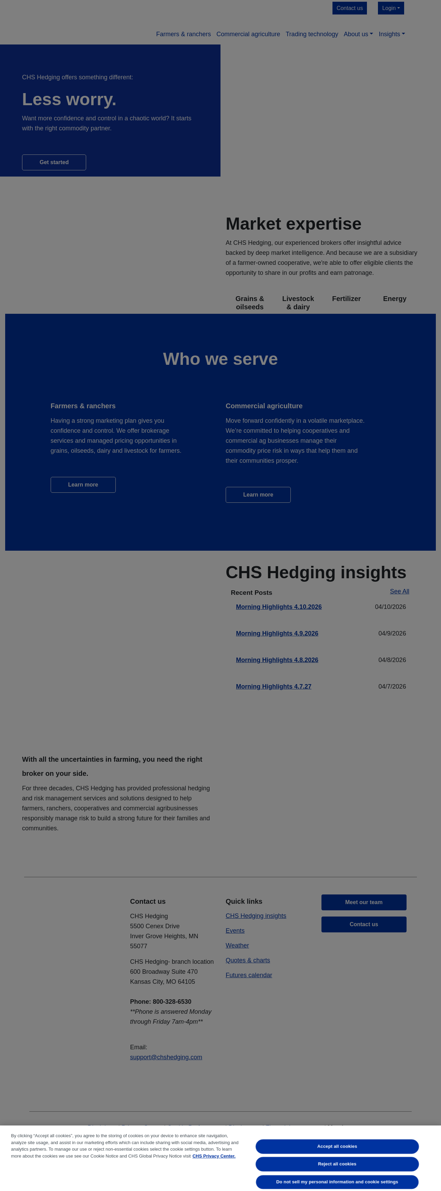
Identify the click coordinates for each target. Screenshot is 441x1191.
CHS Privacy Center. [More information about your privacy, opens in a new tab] (214, 1156)
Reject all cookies (337, 1164)
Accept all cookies (337, 1146)
